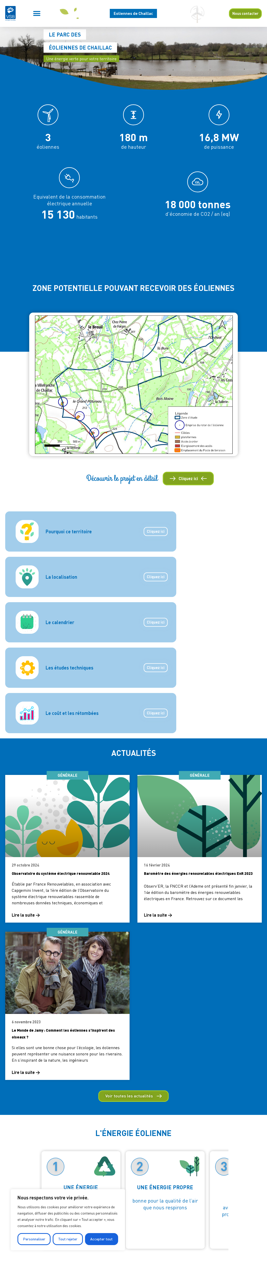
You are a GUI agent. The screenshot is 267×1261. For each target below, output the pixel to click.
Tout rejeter (67, 1239)
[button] (37, 13)
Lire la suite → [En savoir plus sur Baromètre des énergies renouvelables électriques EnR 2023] (158, 914)
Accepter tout (101, 1239)
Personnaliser (34, 1239)
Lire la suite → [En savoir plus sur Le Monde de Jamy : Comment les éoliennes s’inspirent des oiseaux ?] (26, 1072)
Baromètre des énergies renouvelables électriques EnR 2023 (198, 873)
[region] (67, 1220)
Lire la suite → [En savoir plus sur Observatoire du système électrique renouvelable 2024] (26, 914)
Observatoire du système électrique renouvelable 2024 (61, 873)
